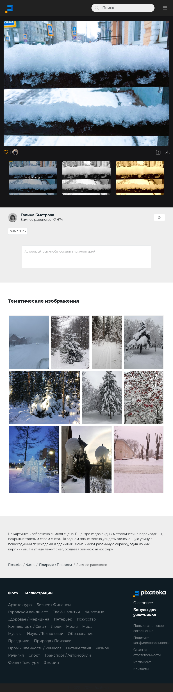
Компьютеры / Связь (27, 626)
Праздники (19, 641)
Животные (94, 612)
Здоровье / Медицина (28, 619)
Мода (87, 626)
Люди (56, 626)
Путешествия (78, 648)
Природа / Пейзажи (52, 641)
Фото (13, 593)
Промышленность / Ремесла (34, 648)
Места (72, 626)
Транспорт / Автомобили (67, 655)
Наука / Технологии (45, 634)
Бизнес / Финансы (53, 605)
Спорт (34, 655)
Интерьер (63, 619)
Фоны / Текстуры (23, 662)
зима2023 (18, 231)
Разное (102, 648)
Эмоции (51, 662)
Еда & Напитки (66, 612)
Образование (80, 634)
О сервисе (143, 603)
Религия (16, 655)
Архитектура (20, 605)
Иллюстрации (39, 593)
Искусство (86, 619)
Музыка (15, 634)
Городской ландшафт (28, 612)
